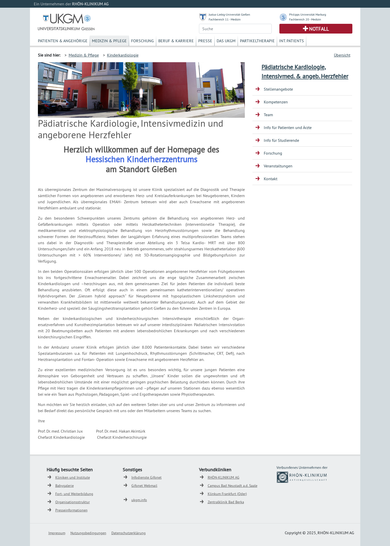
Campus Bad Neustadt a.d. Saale (232, 485)
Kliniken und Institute (72, 477)
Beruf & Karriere (176, 40)
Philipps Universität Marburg (307, 14)
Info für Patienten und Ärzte (288, 127)
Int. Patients (291, 40)
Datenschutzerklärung (128, 533)
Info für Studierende (281, 140)
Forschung (142, 40)
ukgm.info (139, 500)
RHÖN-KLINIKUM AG (223, 477)
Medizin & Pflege (109, 40)
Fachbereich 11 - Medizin (225, 19)
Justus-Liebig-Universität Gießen (229, 14)
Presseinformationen (71, 510)
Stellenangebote (278, 89)
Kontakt (270, 178)
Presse (205, 40)
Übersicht (342, 55)
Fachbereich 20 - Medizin (305, 19)
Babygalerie (64, 485)
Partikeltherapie (257, 40)
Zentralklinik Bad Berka (226, 502)
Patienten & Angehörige (63, 40)
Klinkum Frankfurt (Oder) (227, 493)
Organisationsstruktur (72, 502)
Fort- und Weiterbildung (74, 493)
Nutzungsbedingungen (88, 533)
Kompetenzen (276, 101)
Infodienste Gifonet (146, 477)
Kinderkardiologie (123, 55)
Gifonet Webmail (144, 485)
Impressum (56, 533)
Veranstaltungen (278, 165)
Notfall (319, 29)
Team (268, 114)
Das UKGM (226, 40)
